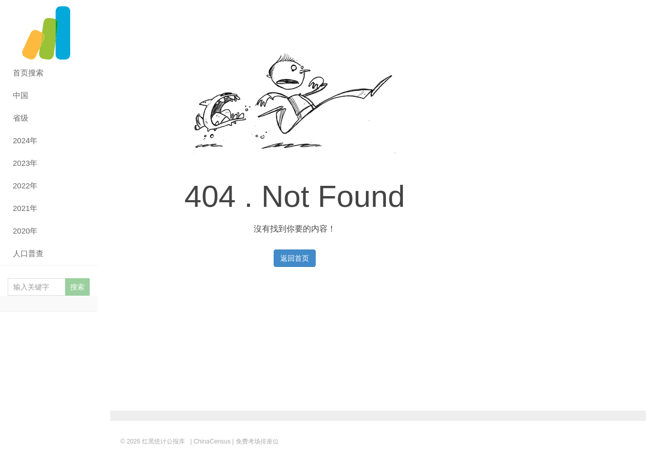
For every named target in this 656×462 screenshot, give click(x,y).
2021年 (25, 208)
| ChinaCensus (210, 441)
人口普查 (28, 253)
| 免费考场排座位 (255, 441)
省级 (20, 117)
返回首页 (294, 258)
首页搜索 (28, 72)
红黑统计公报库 (48, 31)
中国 (20, 95)
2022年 (25, 185)
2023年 (25, 163)
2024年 (25, 140)
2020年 (25, 230)
